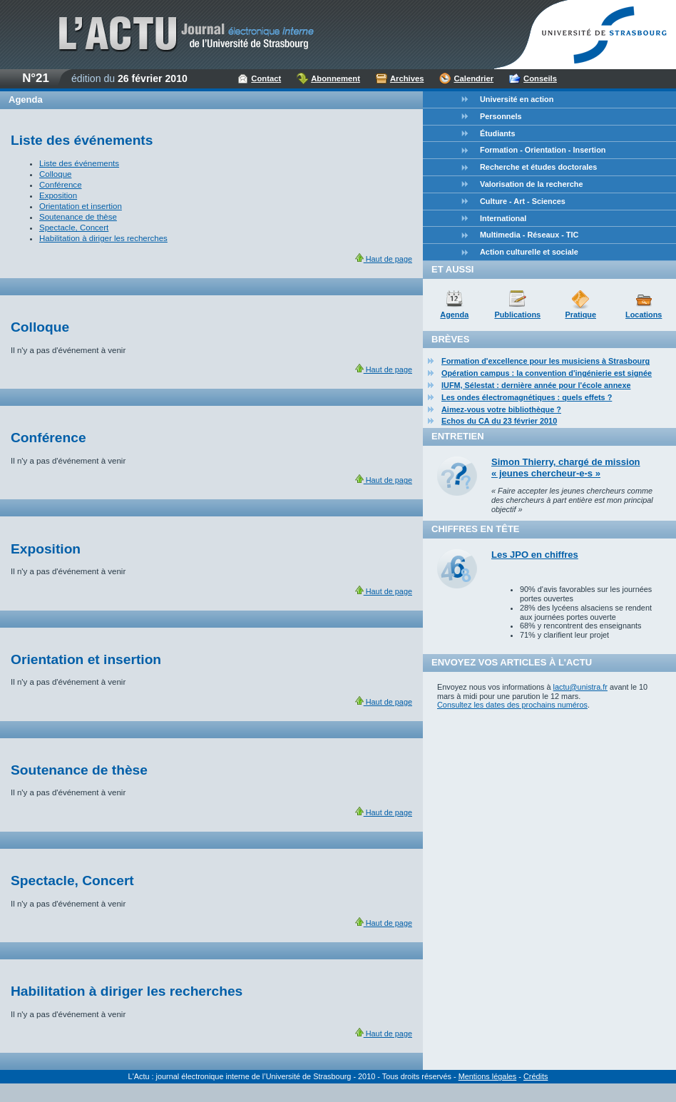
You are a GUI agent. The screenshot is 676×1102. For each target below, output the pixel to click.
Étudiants (498, 133)
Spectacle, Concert (73, 227)
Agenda (454, 314)
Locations (643, 314)
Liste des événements (79, 163)
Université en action (516, 99)
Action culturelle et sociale (529, 252)
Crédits (535, 1076)
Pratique (580, 314)
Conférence (60, 184)
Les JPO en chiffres (534, 554)
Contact (266, 78)
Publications (517, 314)
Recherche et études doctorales (538, 167)
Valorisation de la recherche (531, 184)
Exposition (58, 195)
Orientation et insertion (80, 206)
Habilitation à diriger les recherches (103, 238)
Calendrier (473, 78)
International (503, 218)
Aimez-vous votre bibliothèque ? (501, 409)
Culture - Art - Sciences (522, 201)
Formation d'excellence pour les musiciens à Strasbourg (545, 361)
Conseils (540, 78)
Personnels (501, 116)
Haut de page (383, 259)
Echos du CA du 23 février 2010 (499, 421)
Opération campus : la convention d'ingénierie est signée (546, 373)
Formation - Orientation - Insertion (542, 150)
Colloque (55, 174)
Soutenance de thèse (78, 217)
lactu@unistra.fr (580, 687)
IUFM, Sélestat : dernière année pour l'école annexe (535, 385)
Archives (407, 78)
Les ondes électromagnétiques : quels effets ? (526, 397)
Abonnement (335, 78)
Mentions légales (488, 1076)
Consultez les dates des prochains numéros (512, 704)
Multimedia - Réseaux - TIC (529, 234)
